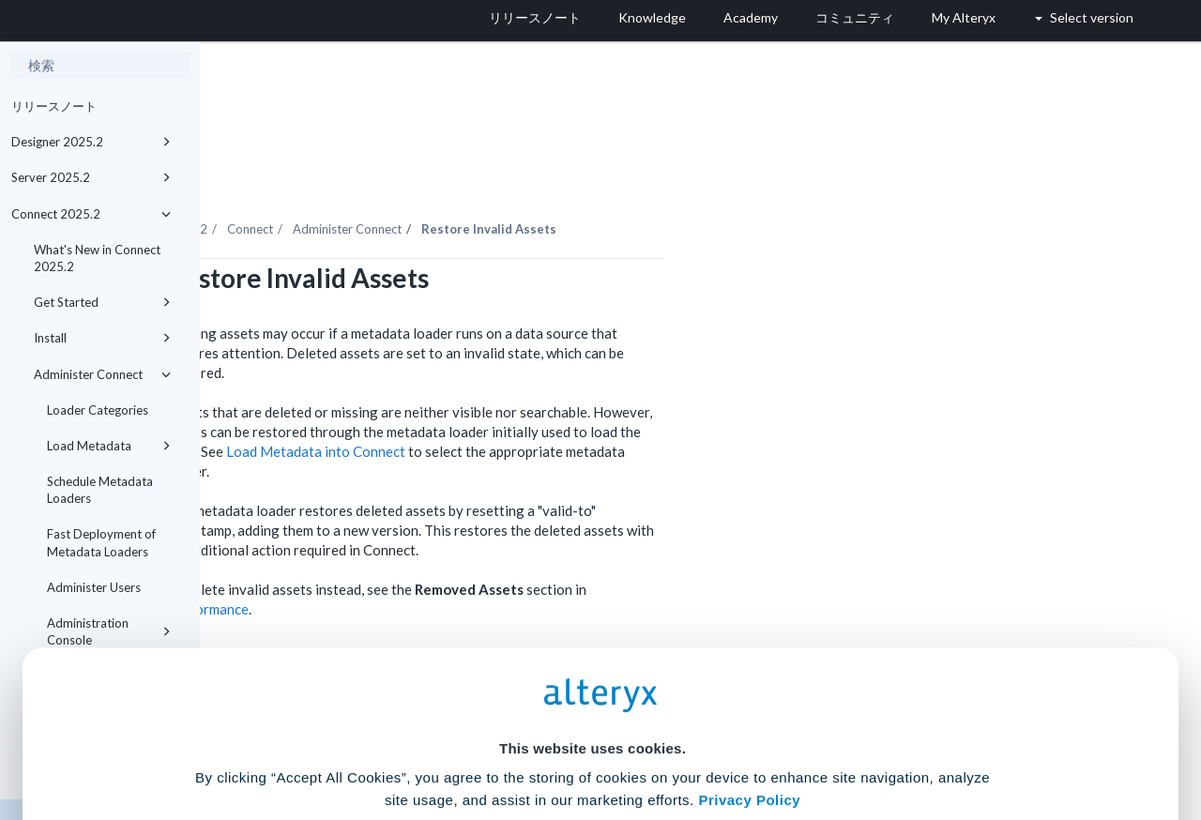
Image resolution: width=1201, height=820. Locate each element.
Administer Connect (102, 374)
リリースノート (54, 106)
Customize (744, 737)
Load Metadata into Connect (515, 399)
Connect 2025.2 (91, 213)
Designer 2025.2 (91, 141)
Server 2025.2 (91, 177)
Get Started (102, 302)
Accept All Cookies (458, 737)
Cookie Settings (592, 682)
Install (102, 337)
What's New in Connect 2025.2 (97, 258)
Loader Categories (97, 410)
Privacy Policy (749, 630)
